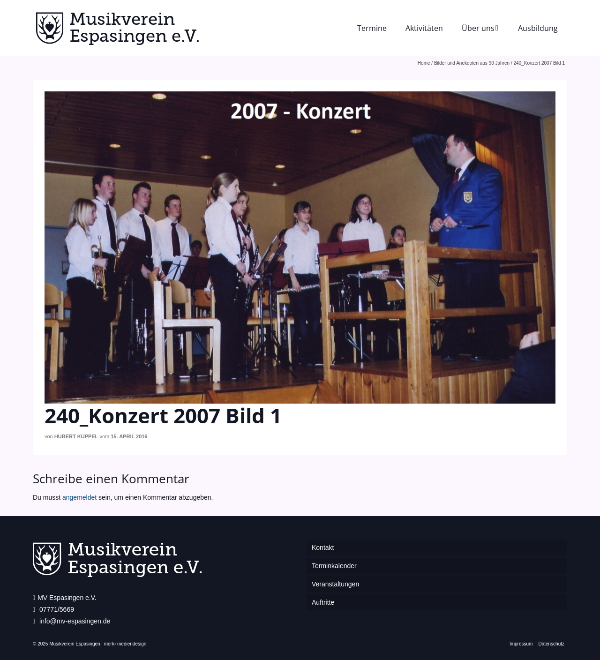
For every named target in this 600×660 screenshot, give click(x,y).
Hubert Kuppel (76, 436)
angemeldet (79, 497)
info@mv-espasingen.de (71, 621)
